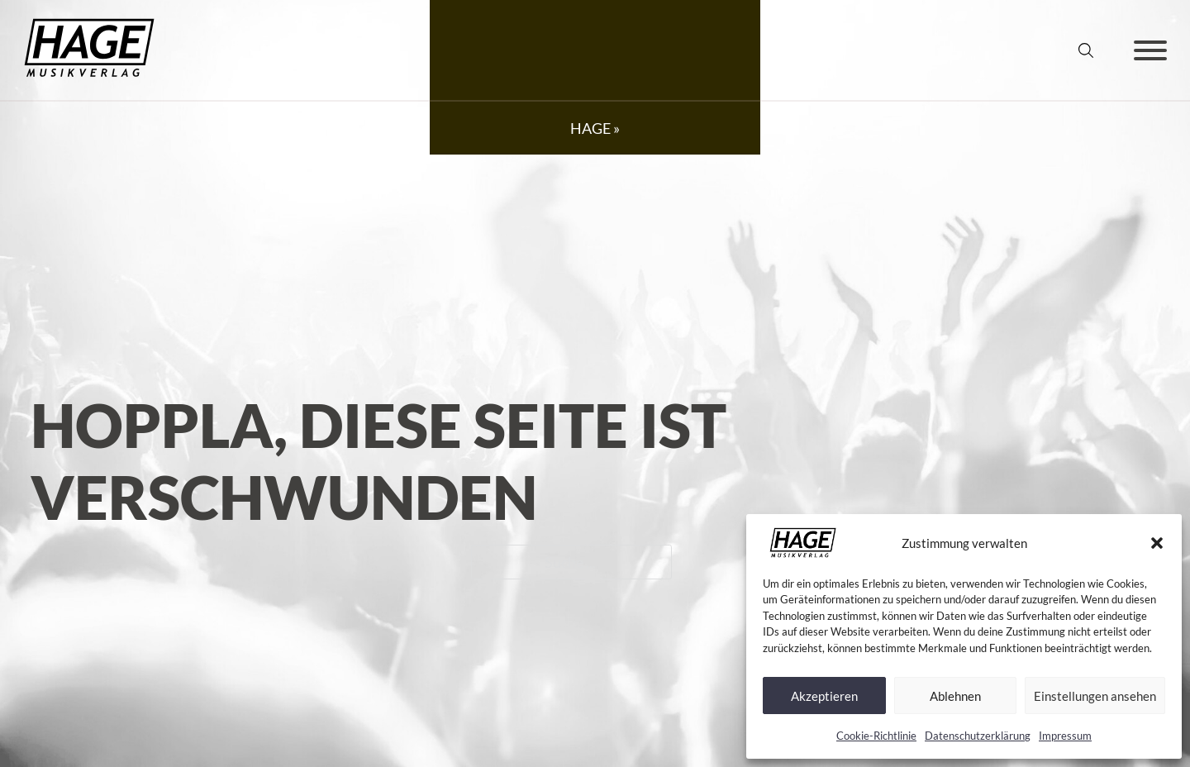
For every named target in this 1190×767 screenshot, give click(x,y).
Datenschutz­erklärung (978, 735)
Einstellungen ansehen (1095, 695)
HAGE (590, 128)
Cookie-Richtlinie (876, 735)
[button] (1157, 543)
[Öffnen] (1150, 50)
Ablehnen (955, 695)
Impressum (1065, 735)
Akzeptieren (824, 695)
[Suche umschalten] (1086, 50)
